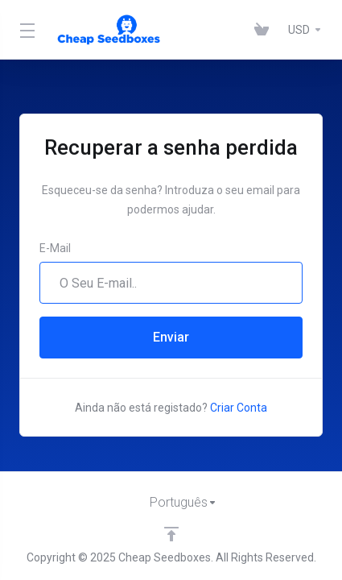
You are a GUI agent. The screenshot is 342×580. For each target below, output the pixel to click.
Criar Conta (238, 407)
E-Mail (55, 248)
